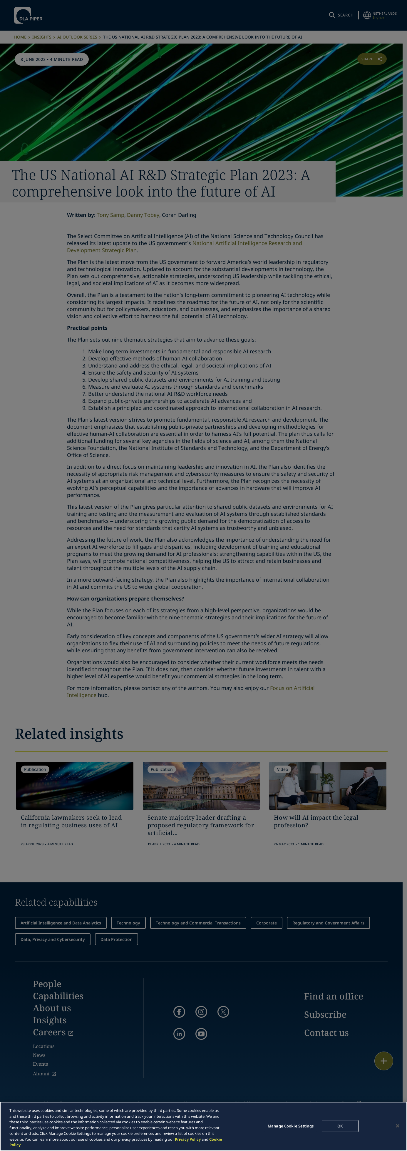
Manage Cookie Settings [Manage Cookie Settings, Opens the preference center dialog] (291, 1125)
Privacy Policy (188, 1139)
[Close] (397, 1125)
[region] (203, 1126)
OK (340, 1125)
